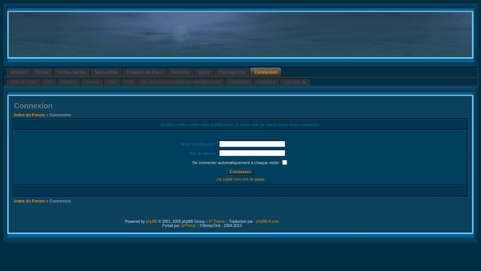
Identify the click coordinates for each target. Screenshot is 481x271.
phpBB (151, 221)
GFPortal (187, 226)
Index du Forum (29, 115)
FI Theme (217, 221)
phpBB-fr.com (267, 221)
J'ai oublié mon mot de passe (240, 179)
